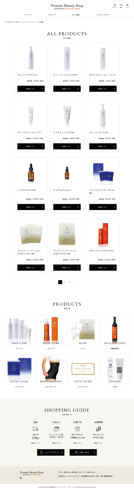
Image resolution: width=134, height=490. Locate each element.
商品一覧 (67, 472)
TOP (60, 472)
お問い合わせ (82, 452)
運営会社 (62, 476)
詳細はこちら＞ (35, 443)
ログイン (82, 472)
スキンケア (28, 15)
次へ (74, 282)
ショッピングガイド (103, 15)
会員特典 (74, 472)
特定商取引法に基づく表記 (90, 476)
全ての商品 (76, 15)
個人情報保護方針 (106, 476)
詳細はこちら (30, 89)
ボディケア (52, 15)
